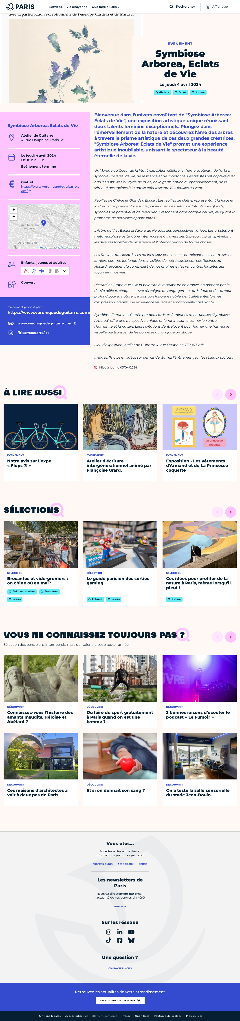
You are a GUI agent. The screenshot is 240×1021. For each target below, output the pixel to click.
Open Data (142, 1015)
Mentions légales (49, 1015)
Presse (126, 1015)
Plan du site (194, 1015)
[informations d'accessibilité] (45, 271)
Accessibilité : (91, 1015)
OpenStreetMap (64, 248)
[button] (43, 223)
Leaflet (43, 248)
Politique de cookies (168, 1015)
